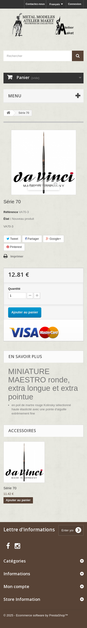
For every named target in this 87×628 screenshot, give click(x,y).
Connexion (74, 4)
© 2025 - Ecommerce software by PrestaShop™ (35, 615)
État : (7, 218)
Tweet (12, 238)
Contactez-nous (35, 4)
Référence (10, 212)
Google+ (53, 238)
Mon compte (16, 586)
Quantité (14, 288)
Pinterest (14, 247)
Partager (32, 238)
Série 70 (9, 488)
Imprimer (16, 256)
